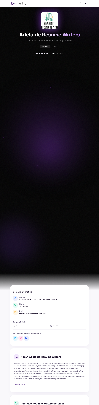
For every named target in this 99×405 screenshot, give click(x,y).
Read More (20, 384)
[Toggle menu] (86, 3)
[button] (49, 53)
